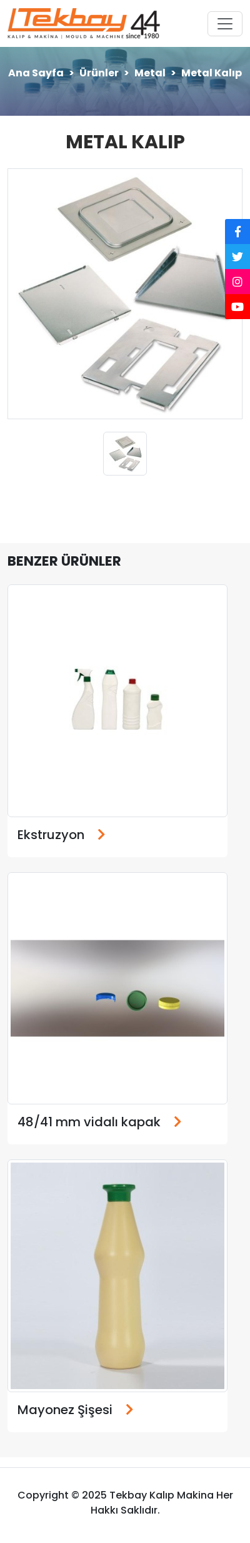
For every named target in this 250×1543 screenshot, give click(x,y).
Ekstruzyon (51, 834)
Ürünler (99, 73)
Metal (150, 73)
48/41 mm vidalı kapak (89, 1122)
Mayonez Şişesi (65, 1409)
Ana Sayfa (36, 73)
